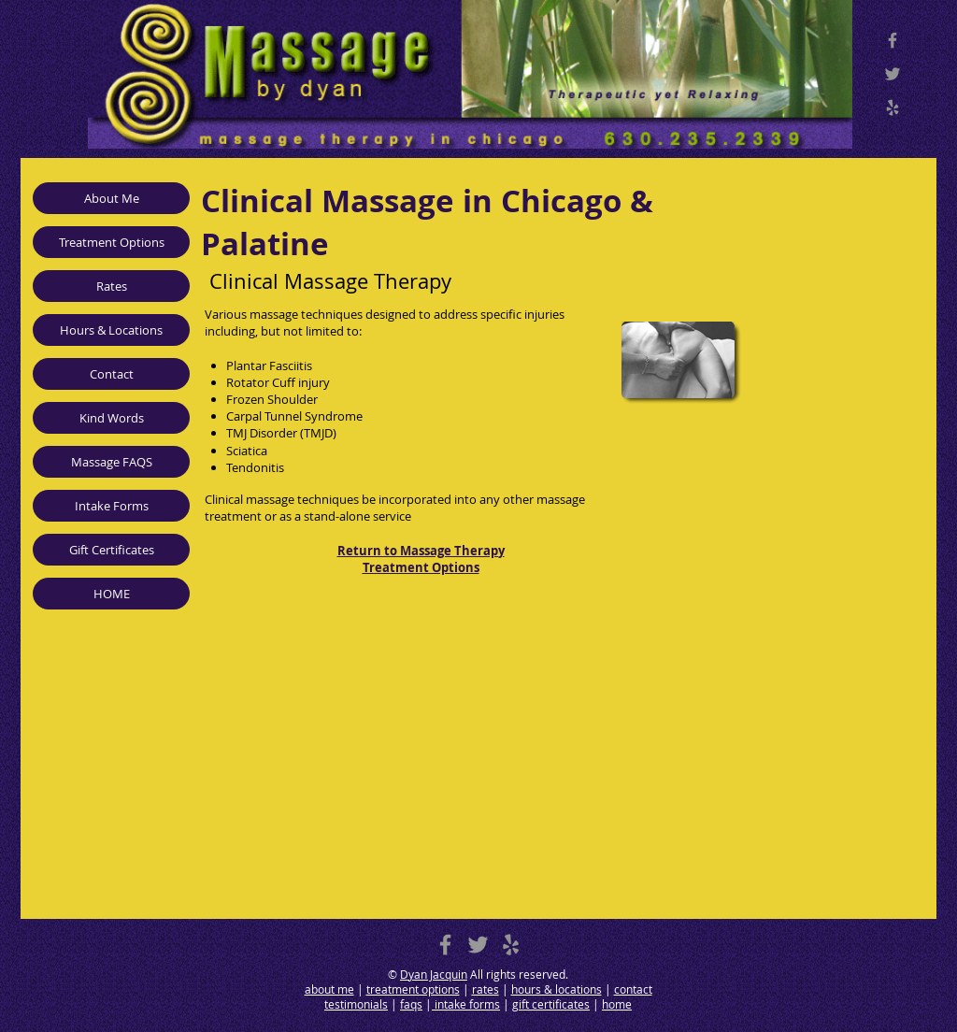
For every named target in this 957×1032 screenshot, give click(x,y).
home (617, 1003)
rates (485, 989)
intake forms (466, 1003)
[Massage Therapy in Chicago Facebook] (892, 40)
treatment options (413, 989)
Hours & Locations (111, 330)
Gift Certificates (111, 549)
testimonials (356, 1003)
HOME (111, 593)
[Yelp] (892, 107)
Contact (112, 374)
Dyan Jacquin (433, 974)
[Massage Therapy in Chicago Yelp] (510, 944)
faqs (411, 1003)
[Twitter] (892, 74)
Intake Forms (112, 505)
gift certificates (551, 1003)
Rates (111, 286)
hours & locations (556, 989)
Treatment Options (111, 242)
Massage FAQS (111, 461)
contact (633, 989)
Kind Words (111, 417)
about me (329, 989)
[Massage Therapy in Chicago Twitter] (478, 944)
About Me (111, 198)
